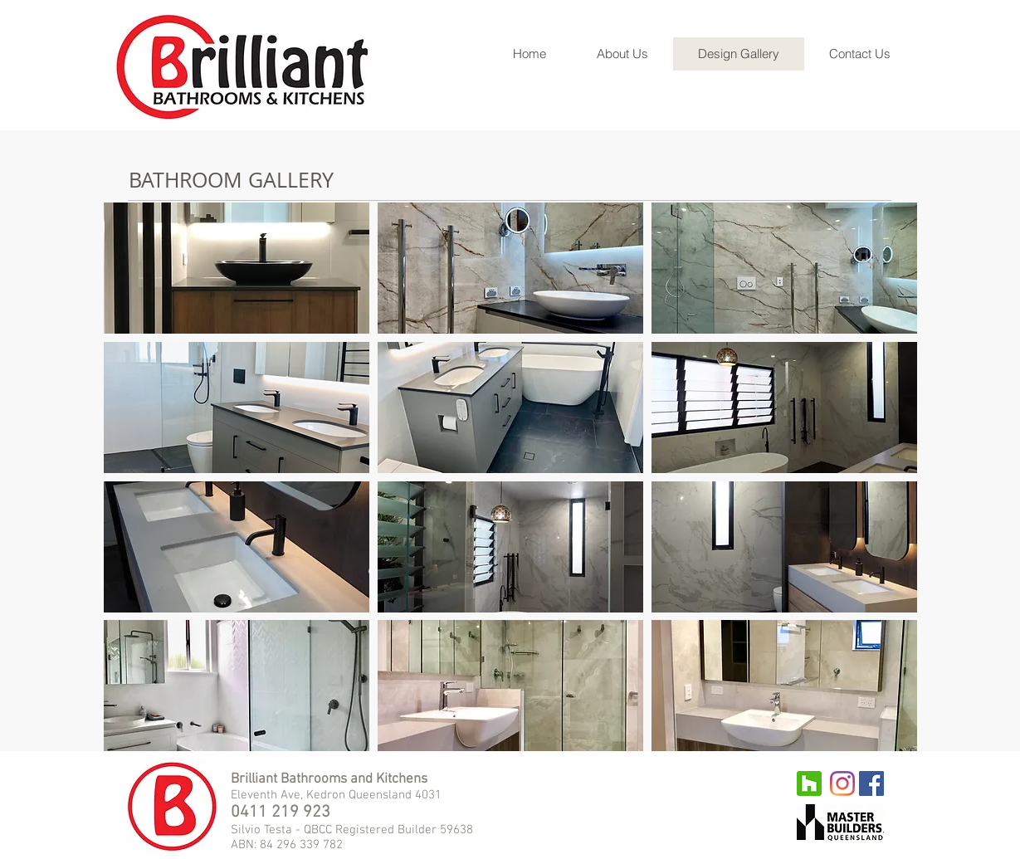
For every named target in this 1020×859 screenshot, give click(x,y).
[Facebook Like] (591, 787)
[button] (236, 268)
